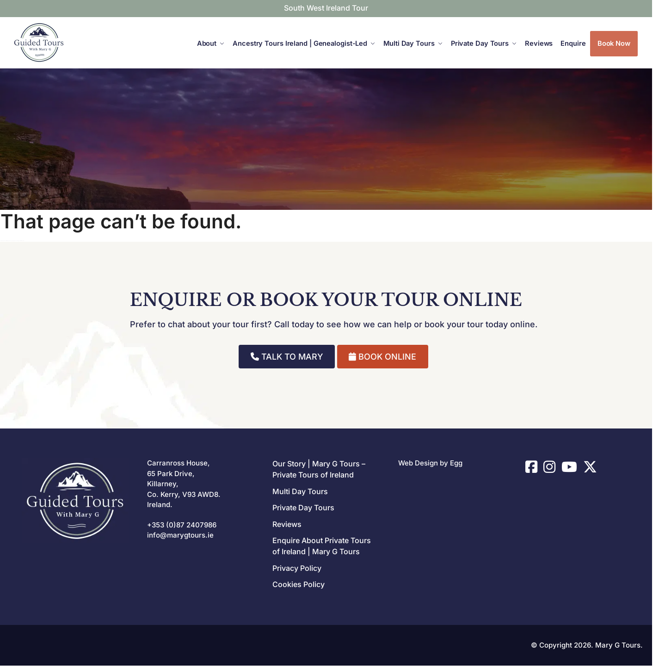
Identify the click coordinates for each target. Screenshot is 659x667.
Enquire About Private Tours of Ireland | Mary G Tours (321, 546)
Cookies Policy (298, 584)
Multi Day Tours (300, 491)
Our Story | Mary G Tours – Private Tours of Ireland (318, 469)
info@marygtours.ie (180, 535)
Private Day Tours (303, 507)
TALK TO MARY (287, 356)
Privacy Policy (296, 568)
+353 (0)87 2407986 (181, 524)
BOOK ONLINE (382, 356)
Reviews (287, 524)
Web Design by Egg (430, 463)
